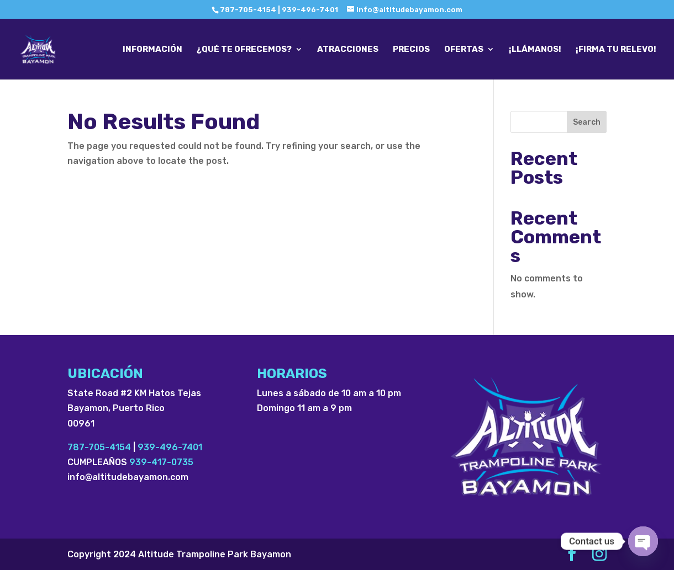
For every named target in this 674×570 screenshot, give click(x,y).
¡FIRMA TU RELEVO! (616, 49)
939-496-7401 (170, 447)
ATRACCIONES (347, 49)
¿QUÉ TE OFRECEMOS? (244, 49)
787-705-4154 (99, 447)
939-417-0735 (161, 462)
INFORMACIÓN (152, 49)
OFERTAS (463, 49)
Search (587, 122)
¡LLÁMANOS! (535, 49)
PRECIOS (411, 49)
